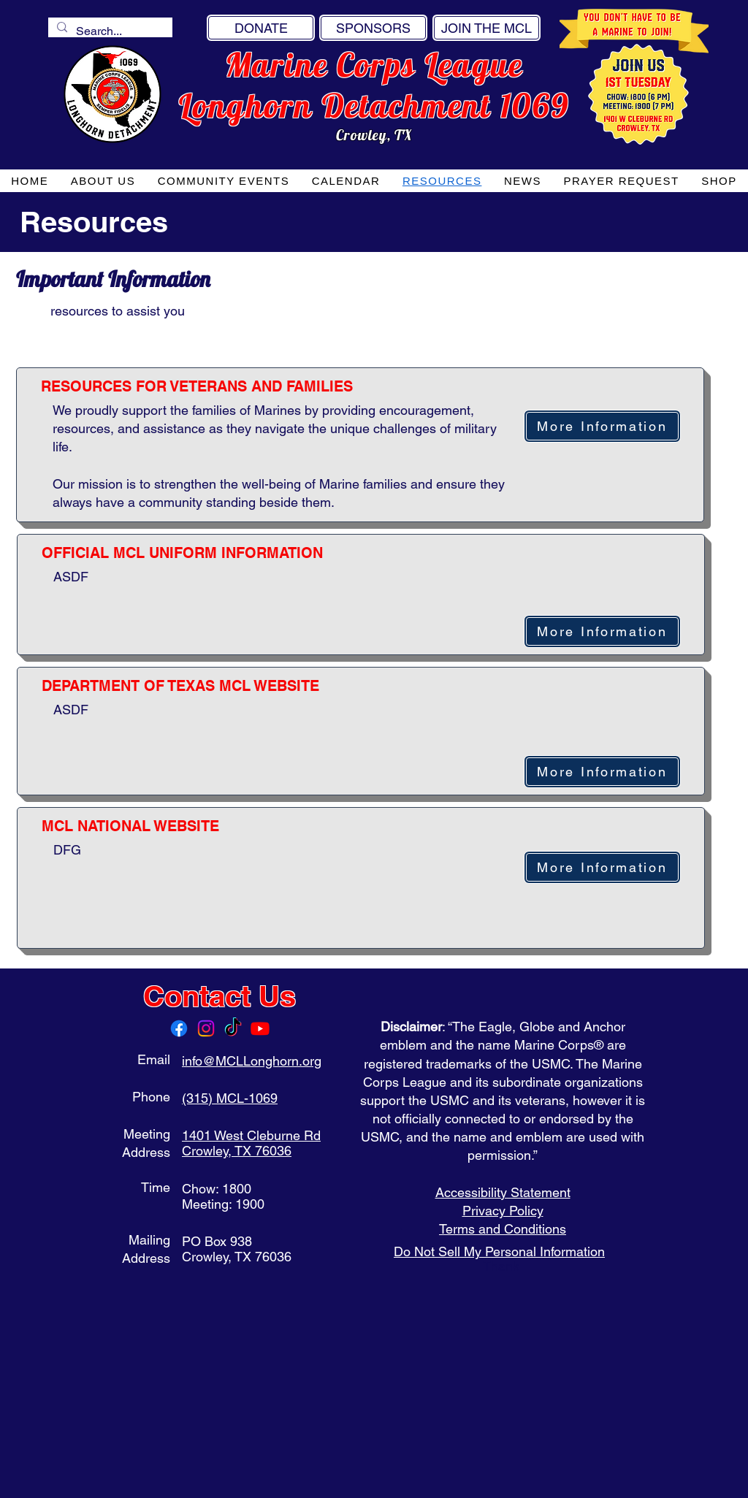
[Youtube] (260, 1028)
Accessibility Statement (502, 1192)
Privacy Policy (502, 1210)
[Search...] (109, 31)
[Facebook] (179, 1028)
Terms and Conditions (502, 1229)
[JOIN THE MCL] (486, 28)
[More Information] (602, 426)
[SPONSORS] (373, 28)
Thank (503, 1266)
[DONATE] (261, 28)
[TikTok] (233, 1028)
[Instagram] (206, 1028)
